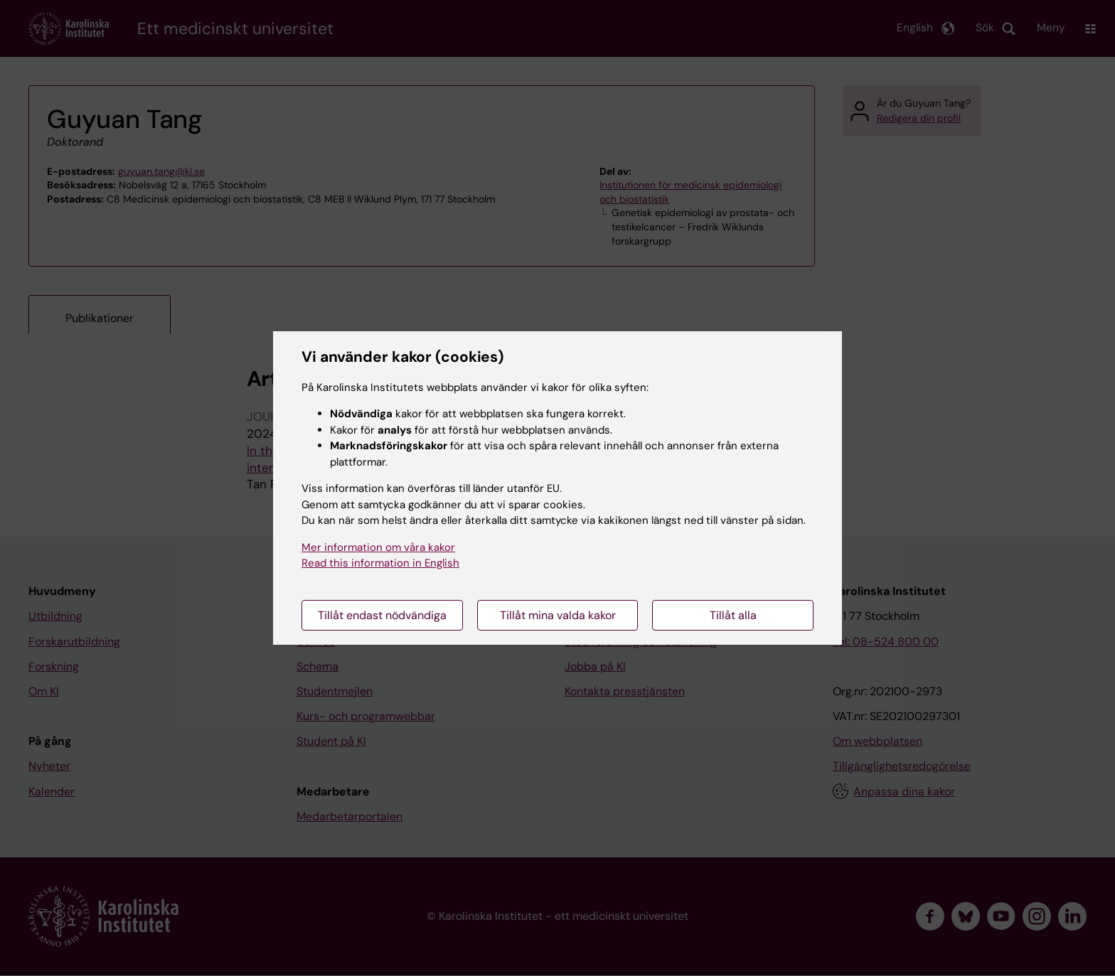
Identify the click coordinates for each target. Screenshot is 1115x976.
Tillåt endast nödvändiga (382, 615)
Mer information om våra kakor (378, 547)
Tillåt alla (733, 615)
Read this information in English (380, 563)
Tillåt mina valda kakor (558, 615)
